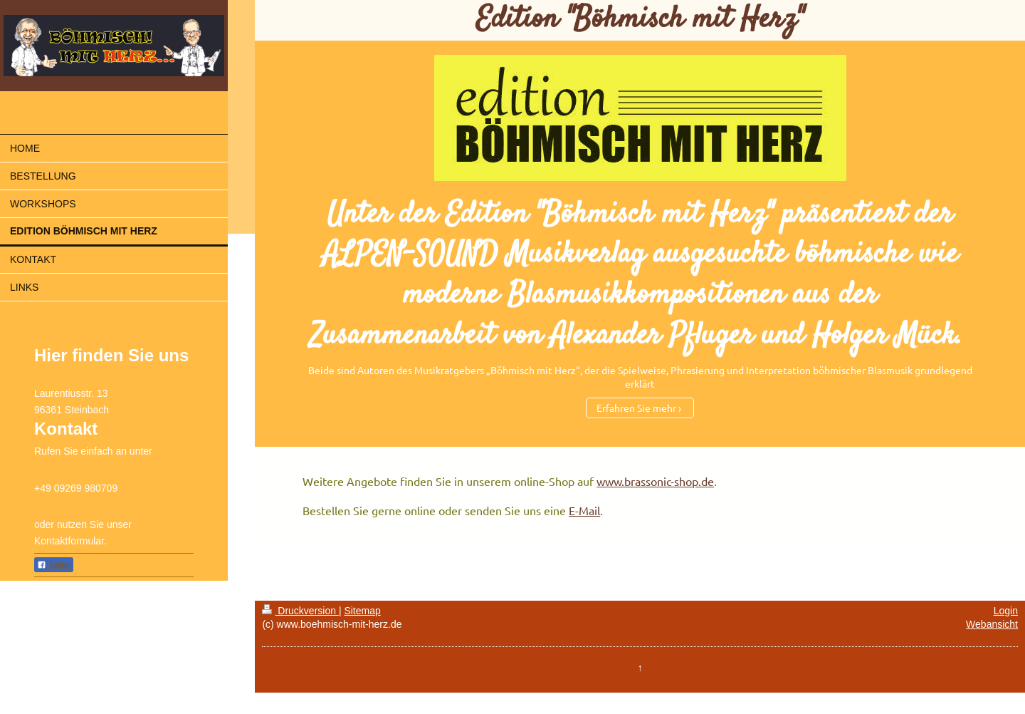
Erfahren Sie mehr (636, 407)
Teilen (53, 565)
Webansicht (992, 624)
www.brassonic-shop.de (655, 481)
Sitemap (362, 610)
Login (1006, 610)
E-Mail (584, 510)
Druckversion (300, 610)
